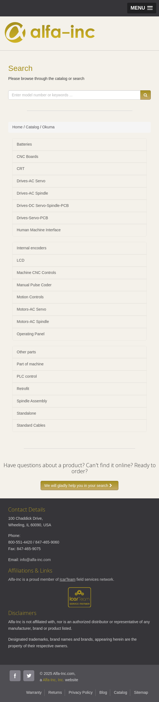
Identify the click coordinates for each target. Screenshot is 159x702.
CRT (21, 168)
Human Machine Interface (39, 230)
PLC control (27, 376)
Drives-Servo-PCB (32, 218)
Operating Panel (30, 334)
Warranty (33, 692)
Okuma (48, 127)
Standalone (26, 413)
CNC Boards (27, 156)
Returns (55, 692)
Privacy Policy (81, 692)
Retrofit (23, 388)
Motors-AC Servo (31, 309)
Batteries (24, 144)
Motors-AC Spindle (33, 321)
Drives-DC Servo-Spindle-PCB (43, 205)
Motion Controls (30, 297)
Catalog (32, 127)
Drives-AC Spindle (32, 193)
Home (17, 127)
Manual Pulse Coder (34, 285)
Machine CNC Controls (36, 272)
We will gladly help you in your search (79, 485)
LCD (20, 260)
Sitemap (141, 692)
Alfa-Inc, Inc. (53, 680)
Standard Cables (31, 425)
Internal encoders (31, 248)
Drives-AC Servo (31, 181)
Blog (103, 692)
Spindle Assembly (32, 401)
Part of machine (30, 364)
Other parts (26, 352)
